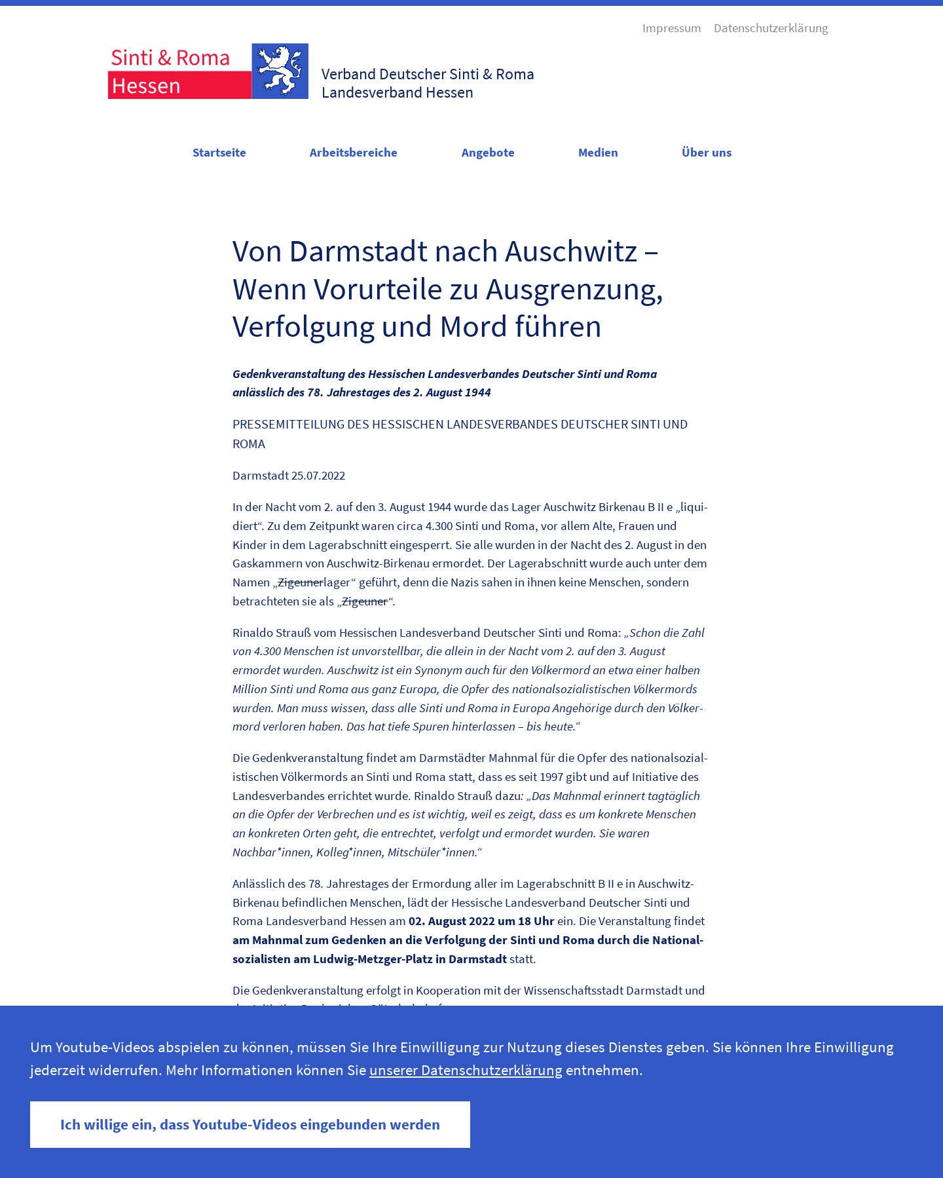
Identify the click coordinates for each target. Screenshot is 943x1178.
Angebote (488, 152)
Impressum (671, 27)
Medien (598, 152)
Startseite (219, 152)
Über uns (706, 152)
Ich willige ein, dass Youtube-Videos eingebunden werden (250, 1123)
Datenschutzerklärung (771, 27)
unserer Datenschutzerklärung (466, 1069)
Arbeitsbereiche (354, 152)
